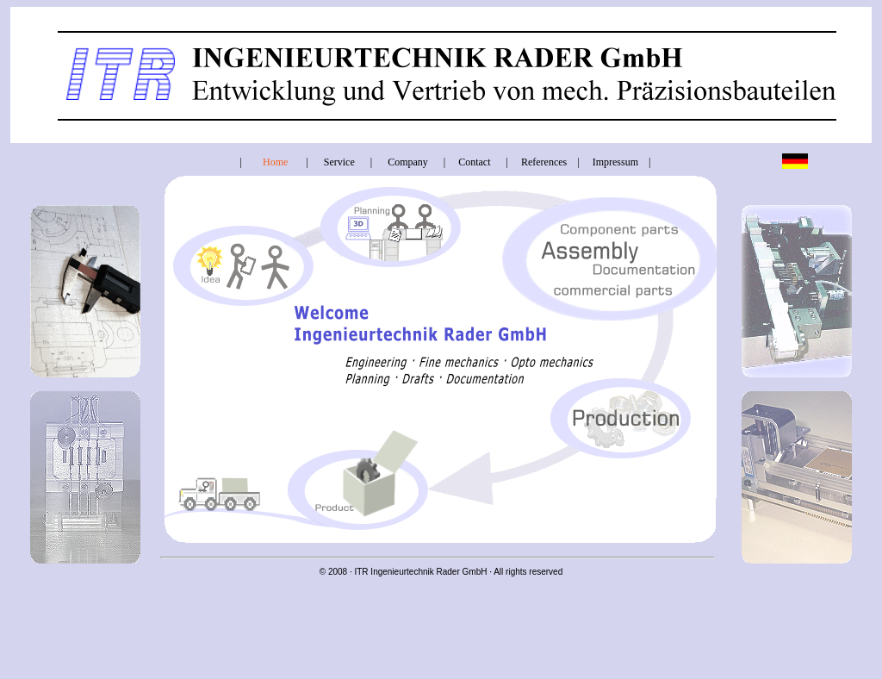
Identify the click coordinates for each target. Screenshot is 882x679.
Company (408, 162)
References (544, 162)
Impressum (615, 162)
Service (339, 162)
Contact (474, 162)
